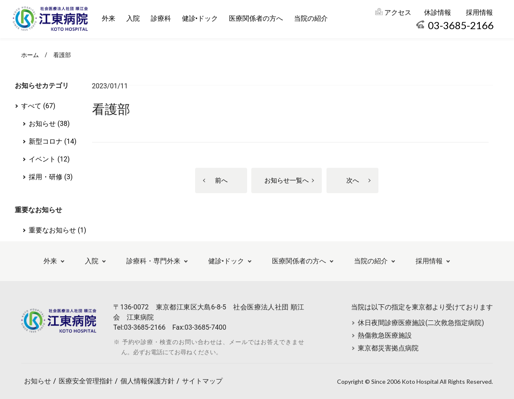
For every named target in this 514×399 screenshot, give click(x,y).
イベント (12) (49, 159)
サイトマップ (202, 381)
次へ (352, 180)
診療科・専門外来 (153, 261)
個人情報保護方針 (147, 381)
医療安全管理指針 (86, 381)
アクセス (397, 12)
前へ (221, 180)
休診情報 (437, 12)
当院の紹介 (311, 18)
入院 (133, 18)
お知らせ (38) (49, 124)
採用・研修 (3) (51, 177)
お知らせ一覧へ (286, 180)
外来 (108, 18)
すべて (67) (38, 106)
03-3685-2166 (461, 25)
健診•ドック (200, 18)
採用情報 (479, 12)
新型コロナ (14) (52, 141)
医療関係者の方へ (256, 18)
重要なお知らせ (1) (57, 230)
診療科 (161, 18)
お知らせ (37, 381)
